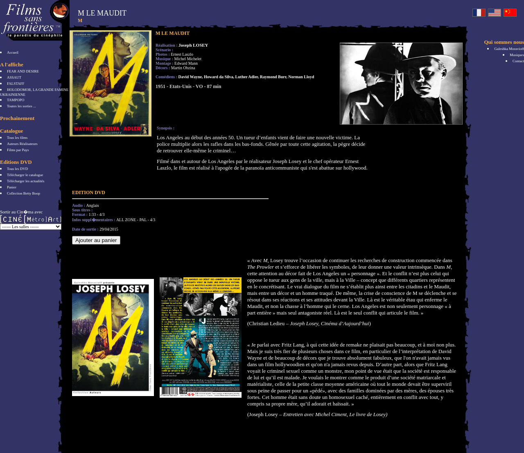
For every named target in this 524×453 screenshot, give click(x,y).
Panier (11, 187)
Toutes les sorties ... (21, 106)
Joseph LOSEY (193, 45)
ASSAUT (14, 77)
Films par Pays (18, 150)
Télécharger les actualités (25, 181)
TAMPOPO (15, 100)
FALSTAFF (16, 84)
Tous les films (17, 138)
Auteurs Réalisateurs (22, 144)
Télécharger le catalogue (25, 175)
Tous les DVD (17, 169)
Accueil (12, 52)
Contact (518, 61)
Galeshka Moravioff (509, 49)
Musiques (517, 55)
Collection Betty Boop (23, 193)
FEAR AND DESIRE (23, 71)
